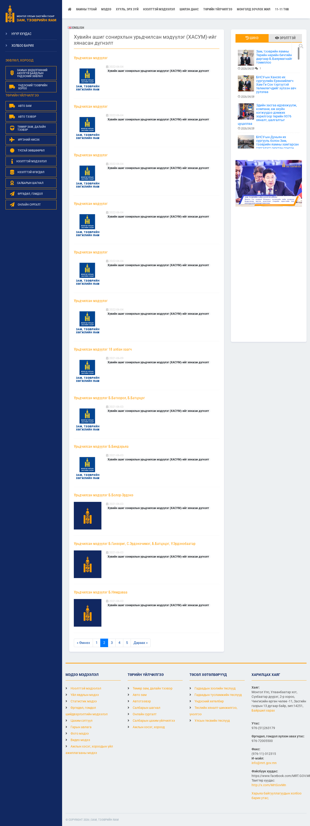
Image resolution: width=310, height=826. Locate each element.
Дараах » (141, 643)
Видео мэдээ (78, 740)
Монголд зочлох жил (253, 9)
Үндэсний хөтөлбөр (206, 701)
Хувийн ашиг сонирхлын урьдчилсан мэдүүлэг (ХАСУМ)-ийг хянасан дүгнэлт (158, 71)
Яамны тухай (86, 9)
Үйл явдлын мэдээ (82, 695)
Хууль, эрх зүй (127, 9)
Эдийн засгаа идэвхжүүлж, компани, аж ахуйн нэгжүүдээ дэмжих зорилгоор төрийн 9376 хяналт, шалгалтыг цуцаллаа (269, 116)
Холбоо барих (22, 46)
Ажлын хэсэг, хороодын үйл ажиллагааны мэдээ (89, 750)
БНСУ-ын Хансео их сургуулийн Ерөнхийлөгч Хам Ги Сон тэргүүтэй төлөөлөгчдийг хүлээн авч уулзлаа (269, 87)
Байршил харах (263, 710)
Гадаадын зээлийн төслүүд (212, 688)
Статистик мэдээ (81, 701)
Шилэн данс (189, 9)
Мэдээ (106, 9)
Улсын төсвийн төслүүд (209, 720)
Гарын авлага (79, 727)
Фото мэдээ (77, 733)
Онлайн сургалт (142, 714)
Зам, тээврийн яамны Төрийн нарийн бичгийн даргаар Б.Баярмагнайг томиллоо (269, 59)
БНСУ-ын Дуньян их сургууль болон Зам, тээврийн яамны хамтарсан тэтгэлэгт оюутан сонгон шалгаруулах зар (269, 146)
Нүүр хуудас (21, 34)
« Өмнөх (83, 643)
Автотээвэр (139, 701)
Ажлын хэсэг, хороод (146, 727)
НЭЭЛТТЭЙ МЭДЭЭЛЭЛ (159, 9)
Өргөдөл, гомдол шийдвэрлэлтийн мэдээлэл (87, 711)
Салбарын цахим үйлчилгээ (151, 720)
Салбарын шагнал (144, 708)
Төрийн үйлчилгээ (217, 9)
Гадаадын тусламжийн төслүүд (215, 695)
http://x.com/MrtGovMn (269, 785)
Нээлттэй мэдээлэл (83, 688)
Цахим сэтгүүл (79, 720)
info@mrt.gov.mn (264, 763)
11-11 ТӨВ (282, 9)
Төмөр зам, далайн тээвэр (150, 688)
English (76, 27)
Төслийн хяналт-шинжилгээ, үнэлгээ (213, 711)
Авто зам (137, 695)
